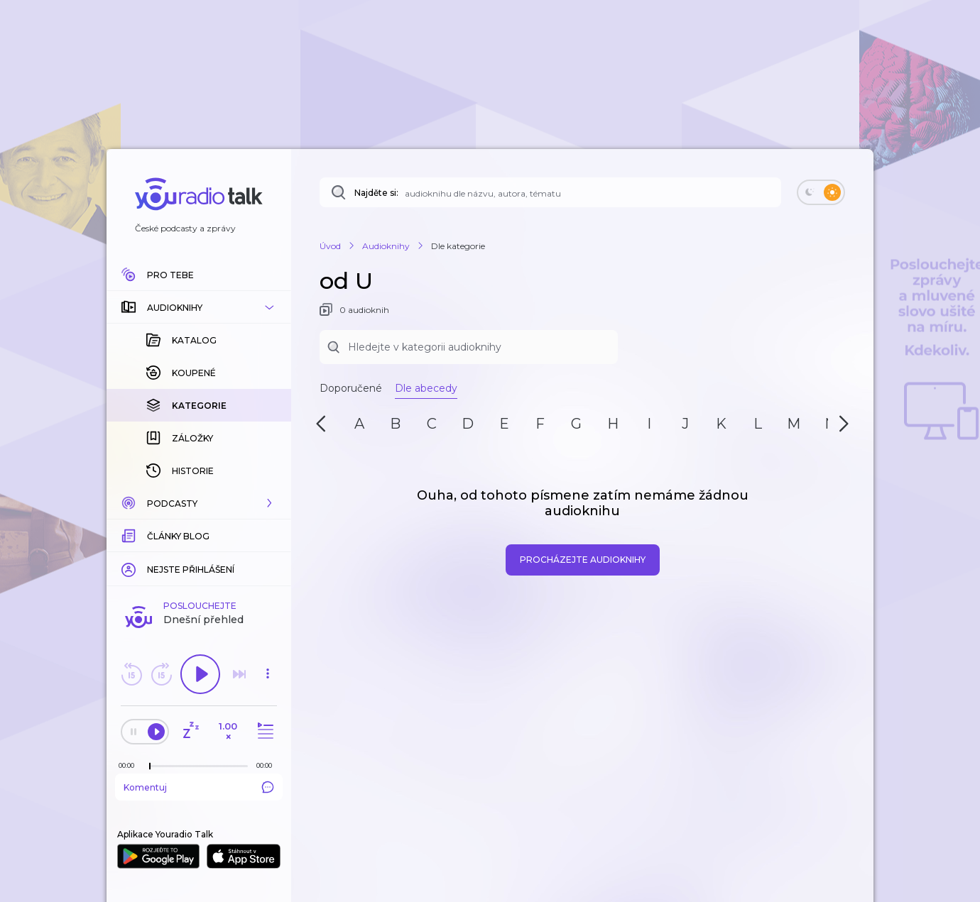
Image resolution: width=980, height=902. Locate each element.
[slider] (150, 766)
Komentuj (199, 787)
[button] (199, 307)
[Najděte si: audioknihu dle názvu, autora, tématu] (550, 192)
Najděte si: (376, 192)
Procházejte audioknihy (583, 559)
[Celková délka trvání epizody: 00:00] (267, 765)
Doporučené (351, 388)
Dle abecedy (426, 388)
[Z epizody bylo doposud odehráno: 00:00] (130, 765)
